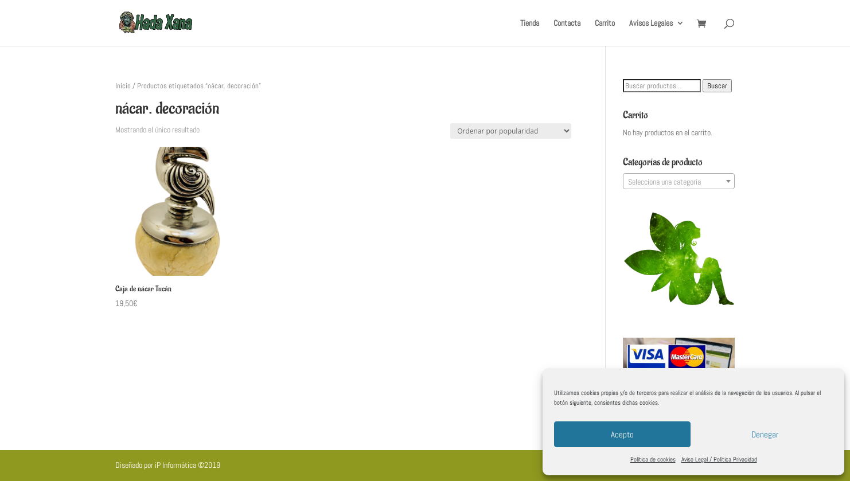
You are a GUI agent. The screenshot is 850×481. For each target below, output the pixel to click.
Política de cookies (653, 459)
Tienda (529, 23)
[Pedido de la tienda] (510, 131)
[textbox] (678, 182)
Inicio (123, 86)
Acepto (622, 434)
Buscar (717, 86)
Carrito (605, 23)
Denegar (764, 434)
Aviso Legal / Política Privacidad (719, 459)
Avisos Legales (651, 23)
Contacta (566, 23)
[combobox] (679, 181)
